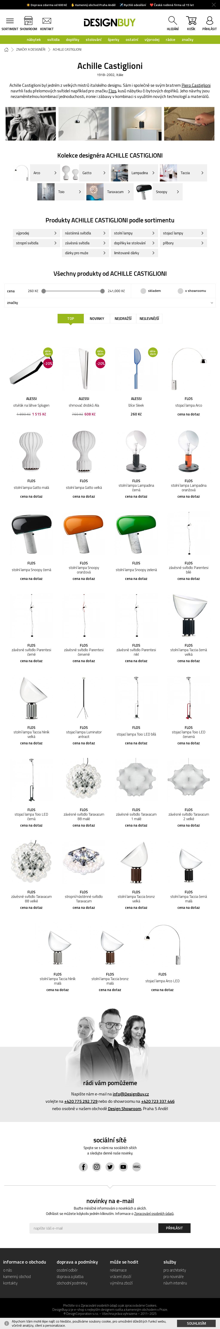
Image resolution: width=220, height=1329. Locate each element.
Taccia (175, 172)
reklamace (118, 1270)
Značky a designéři (30, 49)
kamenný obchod (17, 1276)
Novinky (97, 318)
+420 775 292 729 (81, 1101)
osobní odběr (67, 1270)
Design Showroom (124, 1108)
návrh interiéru (175, 1283)
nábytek (34, 39)
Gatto (77, 172)
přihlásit (209, 28)
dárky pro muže (76, 253)
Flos (112, 90)
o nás (7, 1270)
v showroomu (195, 290)
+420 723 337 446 (157, 1101)
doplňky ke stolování (129, 243)
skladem (154, 290)
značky (187, 39)
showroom (28, 28)
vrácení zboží (120, 1276)
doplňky (72, 39)
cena (11, 291)
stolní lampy (123, 233)
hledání (173, 28)
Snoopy (151, 191)
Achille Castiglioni (67, 49)
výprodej (152, 39)
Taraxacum (105, 191)
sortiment (10, 28)
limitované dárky (126, 253)
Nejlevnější (149, 318)
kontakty (10, 1283)
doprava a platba (70, 1276)
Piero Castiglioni (196, 85)
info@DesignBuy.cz (131, 1093)
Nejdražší (123, 318)
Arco (26, 172)
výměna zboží (121, 1283)
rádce (170, 39)
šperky (113, 39)
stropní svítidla (27, 243)
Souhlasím (196, 1323)
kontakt (47, 28)
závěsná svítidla (77, 243)
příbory (168, 243)
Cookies (151, 1305)
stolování (93, 39)
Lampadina (129, 172)
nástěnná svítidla (78, 233)
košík (191, 24)
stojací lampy (173, 233)
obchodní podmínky (72, 1283)
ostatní (132, 39)
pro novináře (173, 1276)
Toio (50, 191)
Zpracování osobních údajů (154, 1213)
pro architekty (174, 1270)
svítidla (53, 39)
